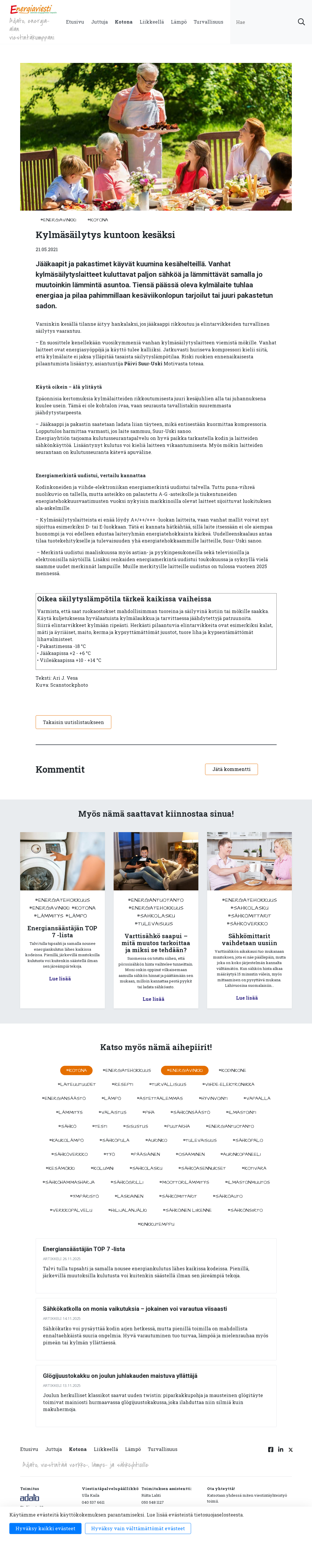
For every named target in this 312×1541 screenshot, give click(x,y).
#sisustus (135, 1126)
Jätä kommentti (231, 769)
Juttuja (99, 22)
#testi (99, 1126)
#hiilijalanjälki (127, 1210)
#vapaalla (257, 1098)
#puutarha (177, 1126)
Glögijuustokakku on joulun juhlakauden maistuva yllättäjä (120, 1375)
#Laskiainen (129, 1196)
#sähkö (67, 1126)
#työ (109, 1154)
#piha (148, 1112)
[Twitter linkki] (290, 1453)
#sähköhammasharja (68, 1182)
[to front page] (33, 9)
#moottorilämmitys (184, 1182)
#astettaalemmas (160, 1098)
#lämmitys (48, 916)
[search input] (271, 22)
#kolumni (102, 1168)
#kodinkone (232, 1070)
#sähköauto (227, 1196)
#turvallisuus (167, 1084)
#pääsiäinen (145, 1154)
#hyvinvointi (213, 1098)
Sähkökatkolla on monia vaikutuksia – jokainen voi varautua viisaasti (135, 1308)
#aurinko (156, 1140)
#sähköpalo (248, 1140)
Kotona (124, 22)
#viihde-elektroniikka (228, 1084)
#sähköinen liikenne (187, 1210)
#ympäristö (84, 1196)
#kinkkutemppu (156, 1224)
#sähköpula (114, 1140)
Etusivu (75, 22)
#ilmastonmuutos (247, 1182)
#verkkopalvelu (71, 1210)
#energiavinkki (58, 220)
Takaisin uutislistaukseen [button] (73, 722)
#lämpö (76, 916)
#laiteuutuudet (77, 1084)
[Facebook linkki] (270, 1453)
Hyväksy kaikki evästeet (45, 1528)
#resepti (122, 1084)
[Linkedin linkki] (280, 1453)
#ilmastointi (241, 1112)
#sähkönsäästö (190, 1112)
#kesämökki (60, 1168)
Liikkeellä (152, 22)
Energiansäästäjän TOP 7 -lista (84, 1249)
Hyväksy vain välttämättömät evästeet (138, 1528)
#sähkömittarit (249, 916)
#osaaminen (190, 1154)
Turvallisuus (208, 22)
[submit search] (301, 22)
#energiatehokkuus (62, 900)
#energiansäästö (64, 1098)
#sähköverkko (247, 923)
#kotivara (254, 1168)
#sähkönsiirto (245, 1210)
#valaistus (112, 1112)
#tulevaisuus (154, 923)
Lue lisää (60, 978)
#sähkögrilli (126, 1182)
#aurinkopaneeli (240, 1154)
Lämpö (179, 22)
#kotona (97, 220)
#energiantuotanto (156, 900)
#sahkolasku (156, 916)
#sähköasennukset (202, 1168)
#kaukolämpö (66, 1140)
